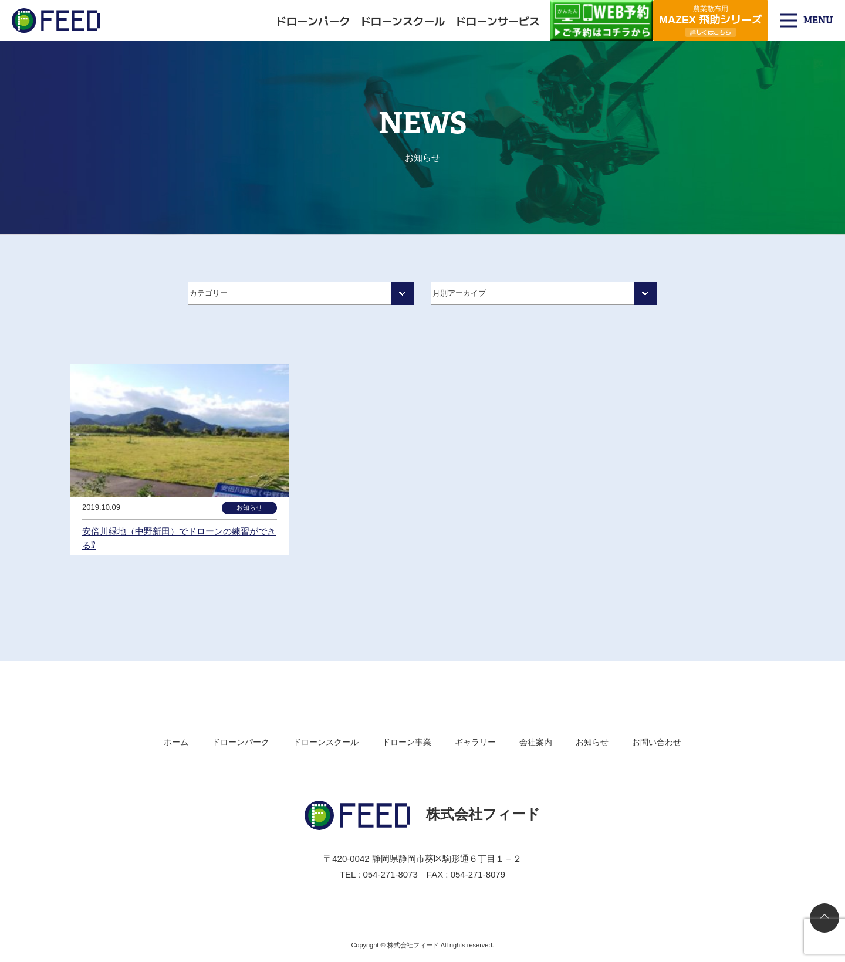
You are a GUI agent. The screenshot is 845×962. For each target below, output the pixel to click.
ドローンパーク (313, 20)
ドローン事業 (406, 742)
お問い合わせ (656, 742)
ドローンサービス (497, 20)
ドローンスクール (402, 20)
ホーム (176, 742)
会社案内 (535, 742)
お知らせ (592, 742)
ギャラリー (475, 742)
